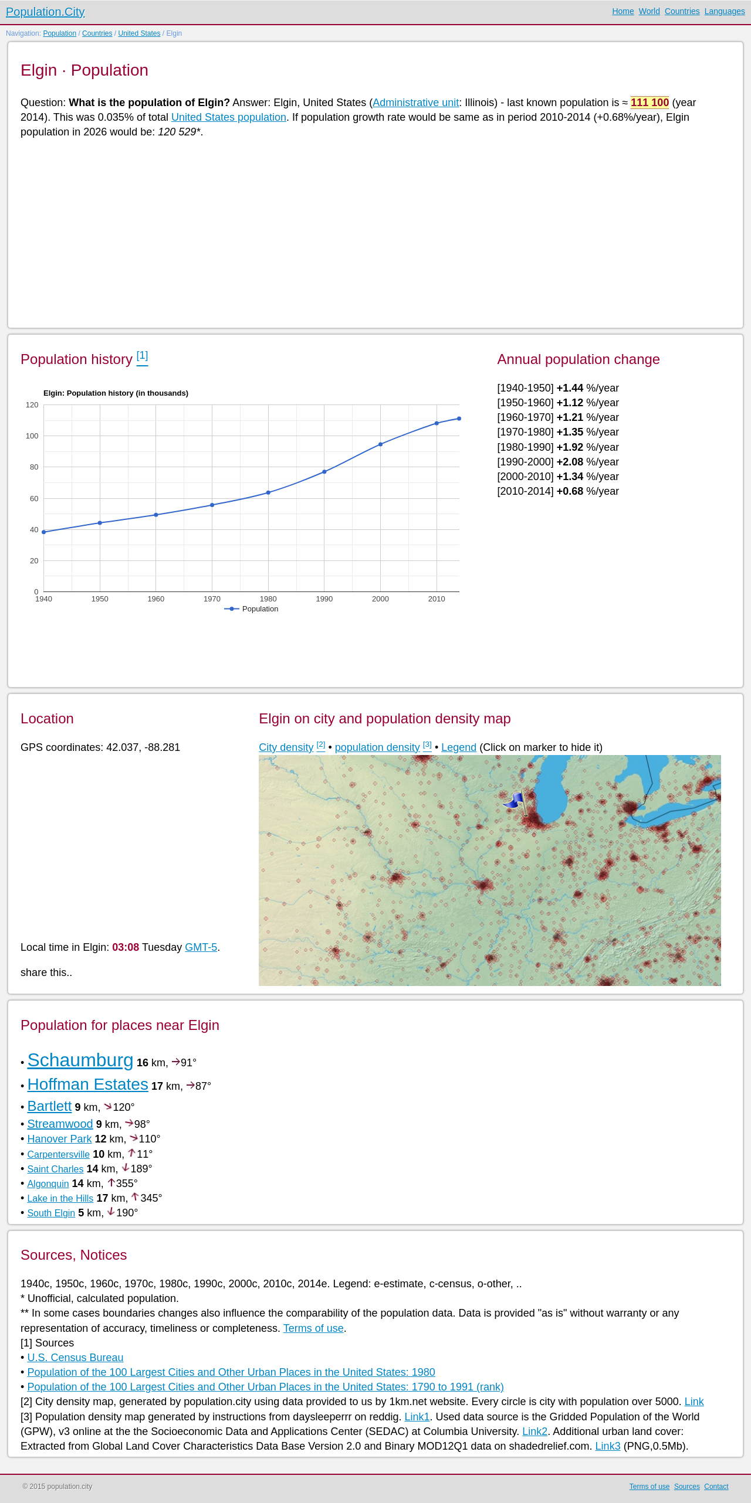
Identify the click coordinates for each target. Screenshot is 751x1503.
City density (286, 747)
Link (694, 1401)
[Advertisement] (373, 232)
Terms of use (313, 1328)
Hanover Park (59, 1139)
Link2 (534, 1431)
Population (59, 33)
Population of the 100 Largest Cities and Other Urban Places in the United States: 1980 (231, 1372)
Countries (682, 11)
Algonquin (48, 1184)
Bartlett (49, 1106)
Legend (458, 747)
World (649, 11)
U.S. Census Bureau (75, 1357)
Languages (725, 11)
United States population (228, 117)
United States (139, 33)
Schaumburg (80, 1059)
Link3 (608, 1446)
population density (377, 747)
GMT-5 (201, 947)
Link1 (416, 1417)
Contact (716, 1486)
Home (623, 11)
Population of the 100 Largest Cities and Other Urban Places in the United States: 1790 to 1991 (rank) (265, 1387)
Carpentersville (58, 1154)
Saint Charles (55, 1169)
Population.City (45, 11)
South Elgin (51, 1213)
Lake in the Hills (60, 1198)
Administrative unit (416, 102)
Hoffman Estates (87, 1084)
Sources (687, 1486)
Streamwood (60, 1123)
